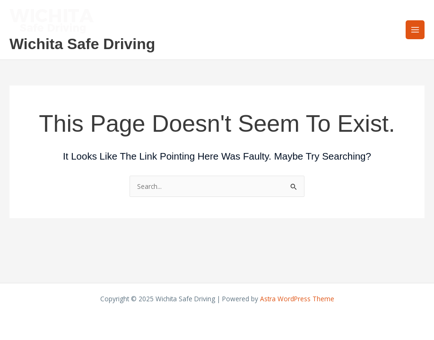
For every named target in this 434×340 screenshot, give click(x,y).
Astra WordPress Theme (297, 298)
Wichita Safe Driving (82, 43)
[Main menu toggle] (415, 30)
